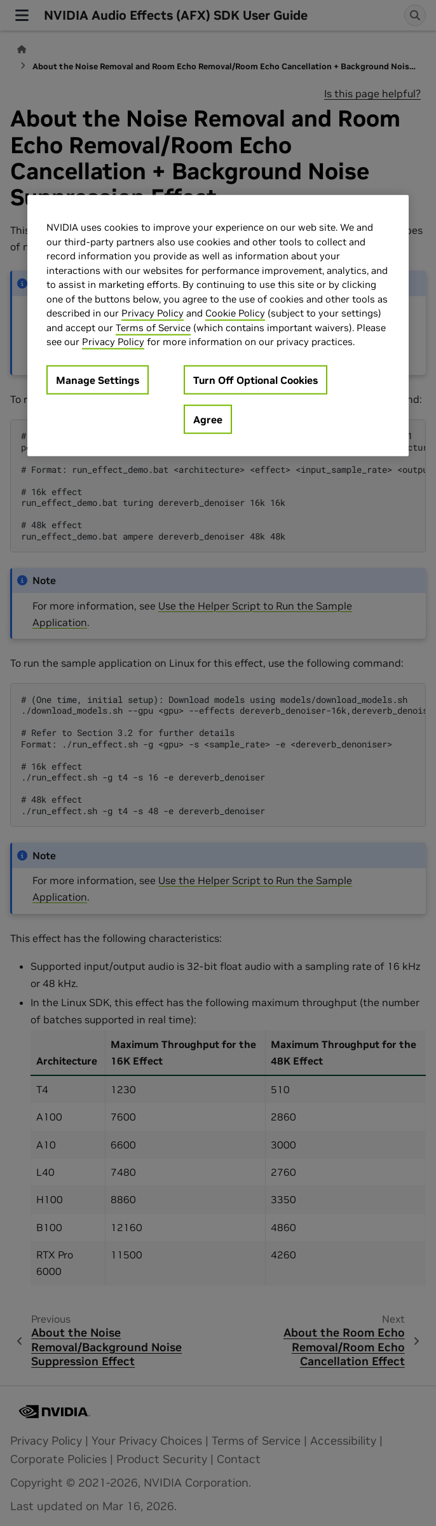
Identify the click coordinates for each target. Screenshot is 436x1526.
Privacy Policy (152, 313)
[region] (218, 325)
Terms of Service (153, 327)
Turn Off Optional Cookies (255, 379)
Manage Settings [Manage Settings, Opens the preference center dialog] (97, 379)
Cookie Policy (235, 313)
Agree (207, 418)
